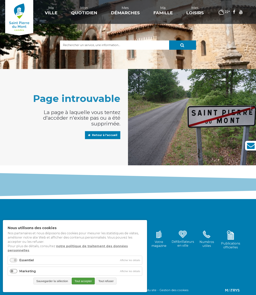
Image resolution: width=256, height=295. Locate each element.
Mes (125, 10)
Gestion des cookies (174, 290)
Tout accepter (83, 281)
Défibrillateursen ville (183, 243)
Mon (84, 10)
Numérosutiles (206, 244)
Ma (51, 10)
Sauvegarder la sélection (52, 281)
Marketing (27, 271)
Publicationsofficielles (230, 245)
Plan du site (148, 290)
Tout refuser (106, 281)
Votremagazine (158, 244)
